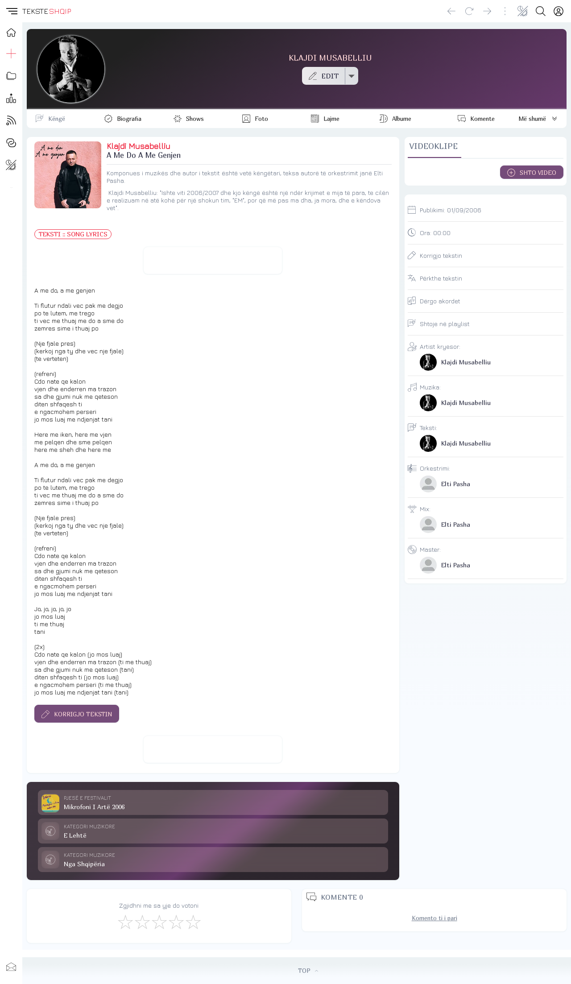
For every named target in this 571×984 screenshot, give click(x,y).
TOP (308, 970)
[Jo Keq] (141, 921)
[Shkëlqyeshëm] (192, 921)
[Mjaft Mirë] (175, 921)
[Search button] (541, 11)
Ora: (435, 232)
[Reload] (469, 11)
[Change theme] (523, 11)
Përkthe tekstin (441, 278)
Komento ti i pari (434, 918)
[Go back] (451, 11)
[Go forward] (487, 11)
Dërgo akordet (440, 301)
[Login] (558, 11)
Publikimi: (450, 210)
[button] (11, 11)
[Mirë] (158, 921)
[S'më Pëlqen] (124, 921)
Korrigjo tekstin (441, 255)
